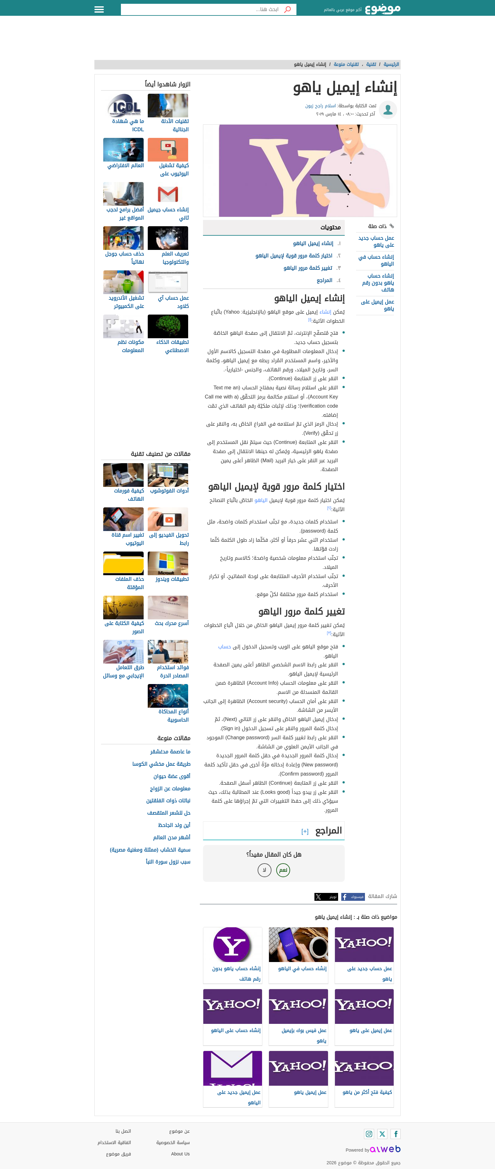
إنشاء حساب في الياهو (376, 260)
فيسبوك (357, 897)
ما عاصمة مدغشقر (170, 752)
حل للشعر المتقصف (168, 813)
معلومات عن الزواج (170, 789)
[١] (310, 319)
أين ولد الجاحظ (174, 825)
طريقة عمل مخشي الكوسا (161, 764)
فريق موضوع (118, 1154)
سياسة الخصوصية (173, 1142)
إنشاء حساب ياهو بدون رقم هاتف (378, 283)
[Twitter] (382, 1134)
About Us (180, 1154)
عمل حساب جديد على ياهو (376, 241)
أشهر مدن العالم (171, 837)
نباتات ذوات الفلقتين (168, 801)
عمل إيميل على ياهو (377, 305)
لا (264, 870)
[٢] (329, 508)
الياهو (261, 500)
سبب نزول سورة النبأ (168, 862)
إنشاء (325, 312)
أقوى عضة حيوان (171, 776)
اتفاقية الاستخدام (114, 1142)
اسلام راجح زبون (320, 106)
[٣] (329, 632)
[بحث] (287, 9)
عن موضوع (179, 1131)
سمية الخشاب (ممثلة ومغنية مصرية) (150, 850)
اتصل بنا (123, 1131)
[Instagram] (369, 1134)
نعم (283, 870)
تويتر (333, 897)
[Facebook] (396, 1134)
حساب (224, 647)
